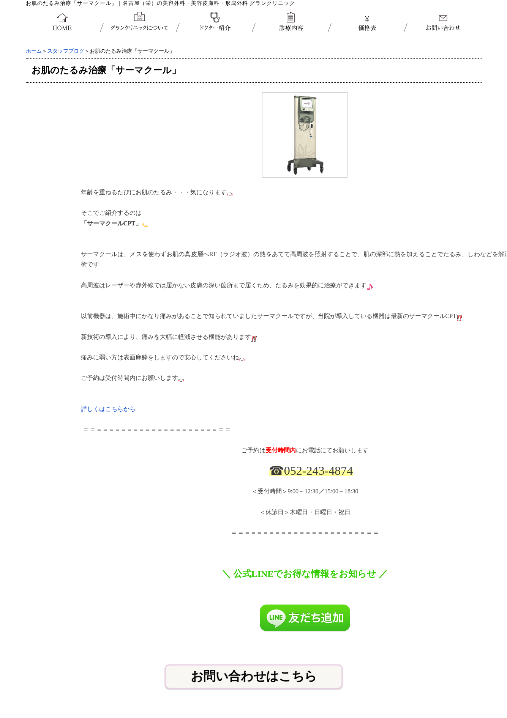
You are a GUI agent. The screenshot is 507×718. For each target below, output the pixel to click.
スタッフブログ (65, 51)
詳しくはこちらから (108, 409)
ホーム (34, 51)
